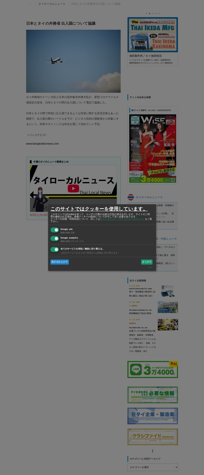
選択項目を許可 (59, 261)
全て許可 (147, 261)
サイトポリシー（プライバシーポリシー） (122, 219)
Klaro (150, 267)
